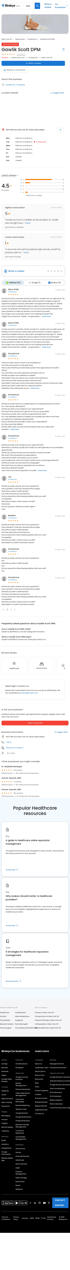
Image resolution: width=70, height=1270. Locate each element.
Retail (18, 1185)
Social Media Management (21, 1137)
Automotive (20, 1148)
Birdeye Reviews (41, 1102)
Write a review (47, 6)
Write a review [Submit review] (33, 63)
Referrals (5, 1071)
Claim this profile (35, 722)
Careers (38, 1094)
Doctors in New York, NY (44, 1012)
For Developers (55, 1096)
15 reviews (21, 54)
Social (4, 1094)
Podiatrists (32, 39)
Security (25, 1218)
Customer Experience (20, 1131)
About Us (38, 1063)
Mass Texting (7, 1102)
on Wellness (12, 291)
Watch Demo (40, 1071)
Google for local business (22, 1078)
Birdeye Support (56, 1100)
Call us (8, 742)
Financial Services (22, 1156)
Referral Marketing (23, 1105)
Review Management (21, 1084)
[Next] (63, 665)
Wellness (19, 1189)
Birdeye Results (41, 1105)
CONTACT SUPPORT (60, 1202)
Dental (18, 1152)
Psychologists (5, 1027)
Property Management (21, 1172)
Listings (4, 1063)
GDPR (32, 1218)
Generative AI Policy (51, 1218)
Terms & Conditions (6, 1218)
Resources (39, 1079)
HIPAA (37, 1218)
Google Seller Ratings (7, 1080)
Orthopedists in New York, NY (46, 1023)
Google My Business (23, 1116)
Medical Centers (7, 1023)
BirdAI (4, 1140)
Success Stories (41, 1098)
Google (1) (34, 282)
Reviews (5, 1067)
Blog (36, 1082)
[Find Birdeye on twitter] (30, 1202)
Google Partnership (6, 1152)
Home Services (21, 1163)
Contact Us (39, 1113)
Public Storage (21, 1177)
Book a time (39, 1075)
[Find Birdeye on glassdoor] (49, 1202)
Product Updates (41, 1090)
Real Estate (20, 1181)
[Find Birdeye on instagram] (40, 1202)
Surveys (5, 1119)
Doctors (3, 1016)
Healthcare (20, 39)
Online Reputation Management (23, 1094)
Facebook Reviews (23, 1120)
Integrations (6, 1148)
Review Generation (23, 1089)
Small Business (21, 1063)
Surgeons (19, 1020)
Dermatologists (21, 1023)
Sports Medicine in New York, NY (48, 1027)
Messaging (6, 1115)
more (27, 223)
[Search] (37, 6)
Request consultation (14, 70)
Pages (4, 1075)
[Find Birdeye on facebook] (26, 1202)
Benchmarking (7, 1127)
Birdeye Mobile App (7, 1159)
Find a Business (56, 1092)
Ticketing (5, 1130)
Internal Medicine (22, 1016)
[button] (15, 609)
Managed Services (57, 1063)
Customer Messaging (20, 1100)
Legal (18, 1167)
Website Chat (21, 1109)
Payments (6, 1106)
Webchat (5, 1090)
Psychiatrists (5, 1020)
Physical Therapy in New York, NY (48, 1020)
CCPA (43, 1218)
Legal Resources (41, 1109)
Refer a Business (56, 1103)
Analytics (5, 1144)
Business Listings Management (22, 1125)
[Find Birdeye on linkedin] (35, 1202)
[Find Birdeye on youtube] (44, 1202)
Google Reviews (22, 1113)
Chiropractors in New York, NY (47, 1016)
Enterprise (19, 1067)
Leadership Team (42, 1067)
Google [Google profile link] (11, 753)
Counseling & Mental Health (26, 1027)
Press (37, 1086)
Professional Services (58, 1067)
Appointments (7, 1098)
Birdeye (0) (53, 282)
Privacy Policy (16, 1218)
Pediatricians (20, 1012)
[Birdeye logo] (9, 6)
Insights (5, 1123)
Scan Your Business (57, 1088)
